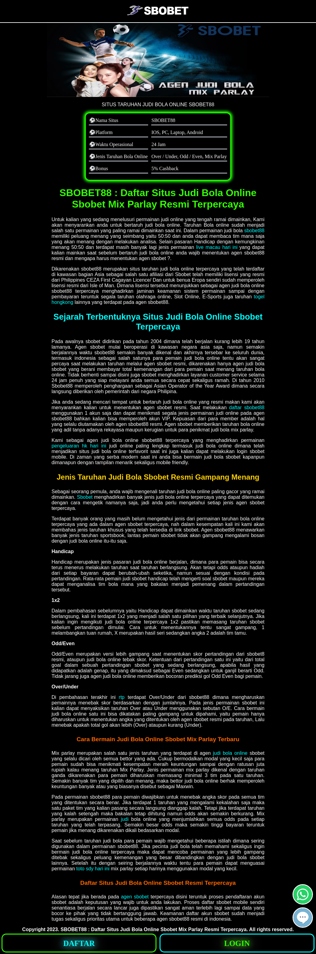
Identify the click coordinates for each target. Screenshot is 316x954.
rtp (122, 697)
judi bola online (230, 753)
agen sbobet (135, 896)
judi (125, 819)
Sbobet (85, 497)
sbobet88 (254, 230)
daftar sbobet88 (246, 407)
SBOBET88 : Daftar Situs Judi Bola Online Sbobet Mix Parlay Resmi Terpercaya (153, 929)
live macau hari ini (217, 247)
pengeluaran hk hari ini (79, 445)
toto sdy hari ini (93, 868)
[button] (302, 917)
